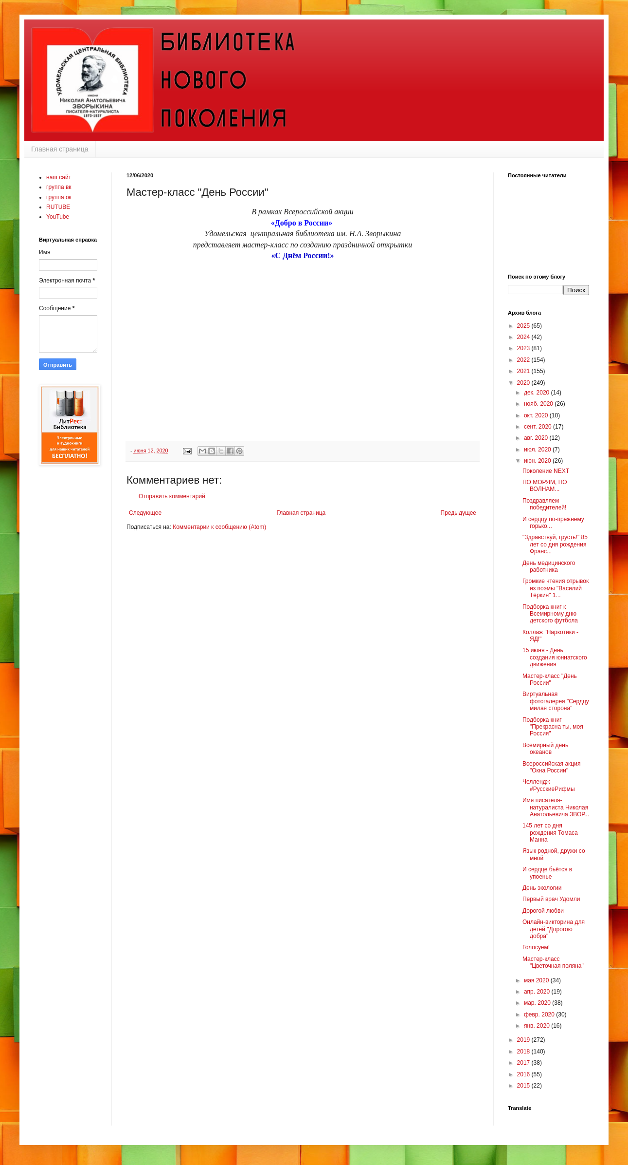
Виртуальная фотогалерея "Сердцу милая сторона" (555, 701)
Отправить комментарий (172, 496)
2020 (524, 382)
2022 (524, 360)
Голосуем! (536, 947)
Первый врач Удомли (551, 899)
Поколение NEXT (545, 471)
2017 (524, 1062)
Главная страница (60, 149)
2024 (524, 337)
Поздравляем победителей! (544, 504)
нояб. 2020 (539, 403)
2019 (524, 1039)
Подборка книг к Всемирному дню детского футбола (550, 613)
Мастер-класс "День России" (549, 679)
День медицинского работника (548, 566)
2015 (524, 1085)
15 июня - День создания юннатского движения (554, 657)
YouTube (57, 216)
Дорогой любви (543, 910)
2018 (524, 1051)
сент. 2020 (538, 426)
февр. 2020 (540, 1014)
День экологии (542, 887)
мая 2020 (537, 980)
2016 (524, 1074)
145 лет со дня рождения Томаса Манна (550, 832)
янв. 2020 (537, 1025)
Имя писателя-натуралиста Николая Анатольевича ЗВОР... (555, 807)
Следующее (145, 512)
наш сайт (58, 177)
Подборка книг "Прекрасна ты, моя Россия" (552, 726)
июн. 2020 (538, 460)
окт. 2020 (537, 415)
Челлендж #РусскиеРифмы (548, 785)
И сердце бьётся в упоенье (547, 873)
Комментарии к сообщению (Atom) (219, 527)
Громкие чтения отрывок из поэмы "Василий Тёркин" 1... (555, 588)
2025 (524, 325)
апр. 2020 (538, 991)
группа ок (59, 197)
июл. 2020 (538, 449)
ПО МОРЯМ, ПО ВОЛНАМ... (544, 485)
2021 (524, 371)
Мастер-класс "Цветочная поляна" (553, 962)
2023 (524, 348)
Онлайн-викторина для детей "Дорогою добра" (553, 929)
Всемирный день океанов (545, 748)
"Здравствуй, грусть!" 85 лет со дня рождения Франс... (555, 544)
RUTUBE (58, 207)
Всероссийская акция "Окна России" (551, 767)
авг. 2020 (537, 437)
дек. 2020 (537, 392)
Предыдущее (458, 512)
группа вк (59, 187)
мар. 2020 (538, 1002)
